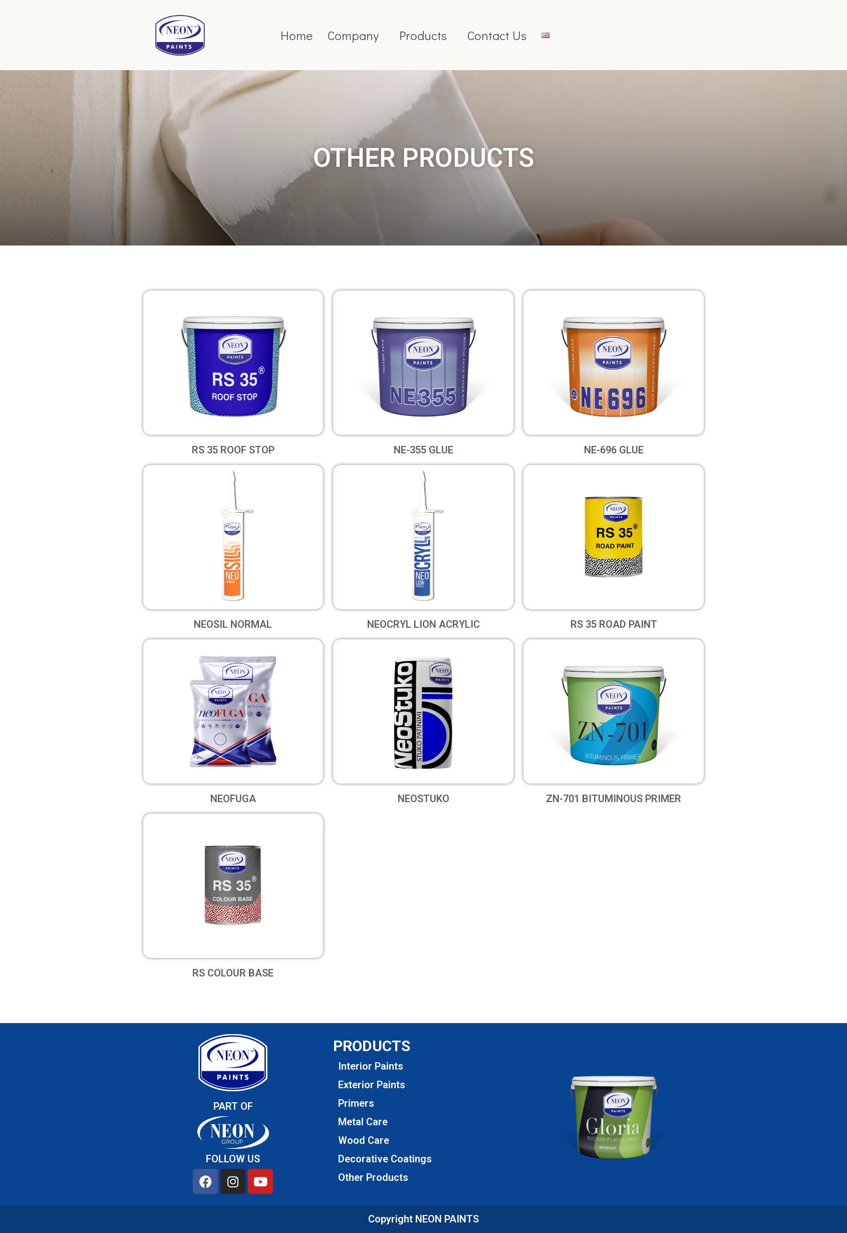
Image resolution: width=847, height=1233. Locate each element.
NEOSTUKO (423, 799)
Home (296, 35)
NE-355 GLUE (423, 450)
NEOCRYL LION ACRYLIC (423, 624)
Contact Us (496, 35)
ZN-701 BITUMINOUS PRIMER (613, 799)
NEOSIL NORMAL (233, 624)
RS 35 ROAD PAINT (614, 624)
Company (353, 35)
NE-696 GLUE (614, 450)
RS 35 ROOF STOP (233, 450)
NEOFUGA (233, 799)
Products (423, 35)
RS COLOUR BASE (232, 973)
